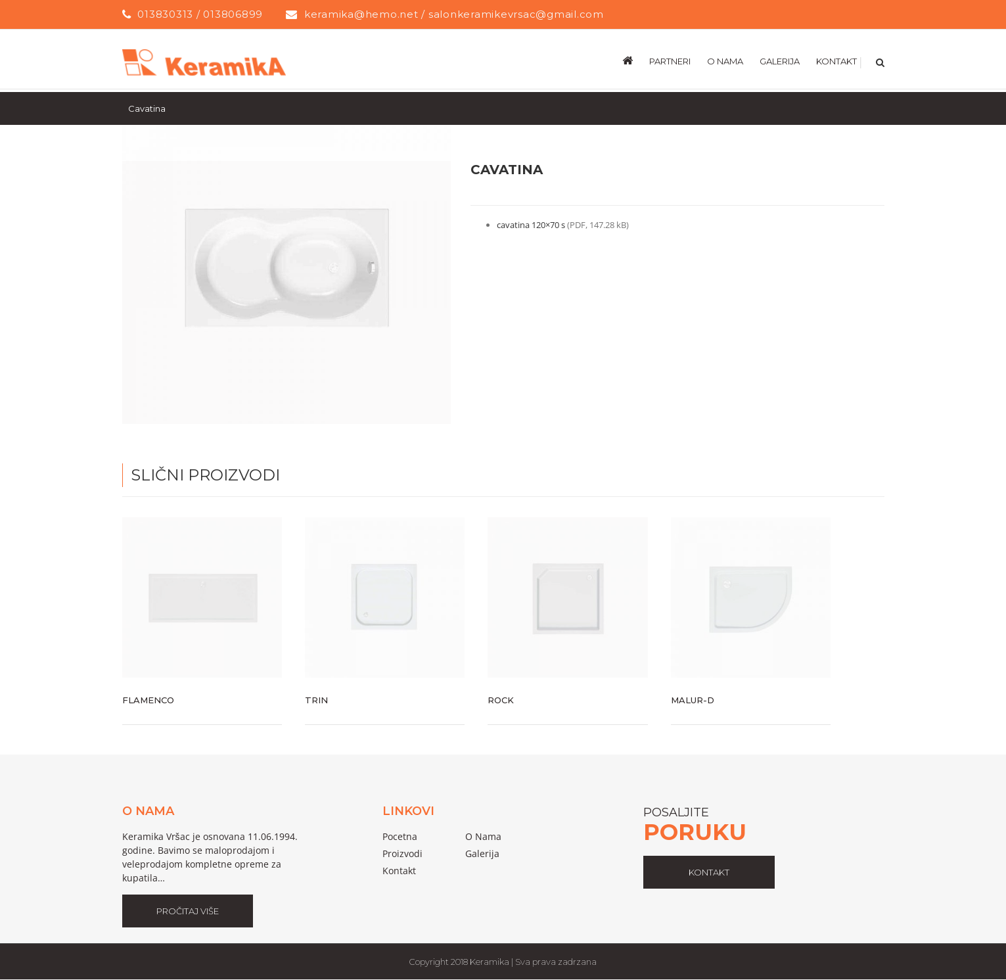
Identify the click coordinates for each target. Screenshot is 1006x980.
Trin (316, 700)
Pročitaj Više (187, 911)
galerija (482, 853)
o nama (483, 836)
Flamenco (148, 700)
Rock (501, 700)
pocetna (399, 836)
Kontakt (399, 870)
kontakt (709, 872)
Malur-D (692, 700)
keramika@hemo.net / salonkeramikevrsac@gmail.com (454, 14)
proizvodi (402, 853)
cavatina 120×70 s (532, 225)
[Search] (878, 60)
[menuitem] (635, 60)
